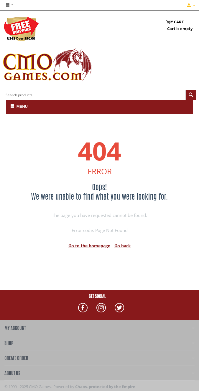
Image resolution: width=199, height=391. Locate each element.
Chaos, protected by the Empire (105, 386)
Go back (122, 245)
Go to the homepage (89, 245)
